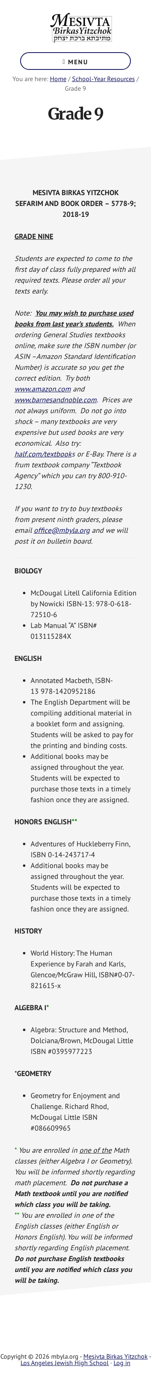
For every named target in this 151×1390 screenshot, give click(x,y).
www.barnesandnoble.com (55, 399)
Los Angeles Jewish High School (65, 1363)
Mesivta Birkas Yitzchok (80, 28)
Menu (78, 62)
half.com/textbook (43, 454)
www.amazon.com (42, 388)
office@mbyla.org (62, 530)
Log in (122, 1363)
